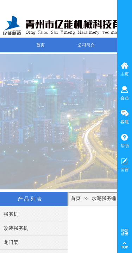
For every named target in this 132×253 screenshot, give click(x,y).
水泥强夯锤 (104, 198)
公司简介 (86, 45)
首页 (40, 45)
